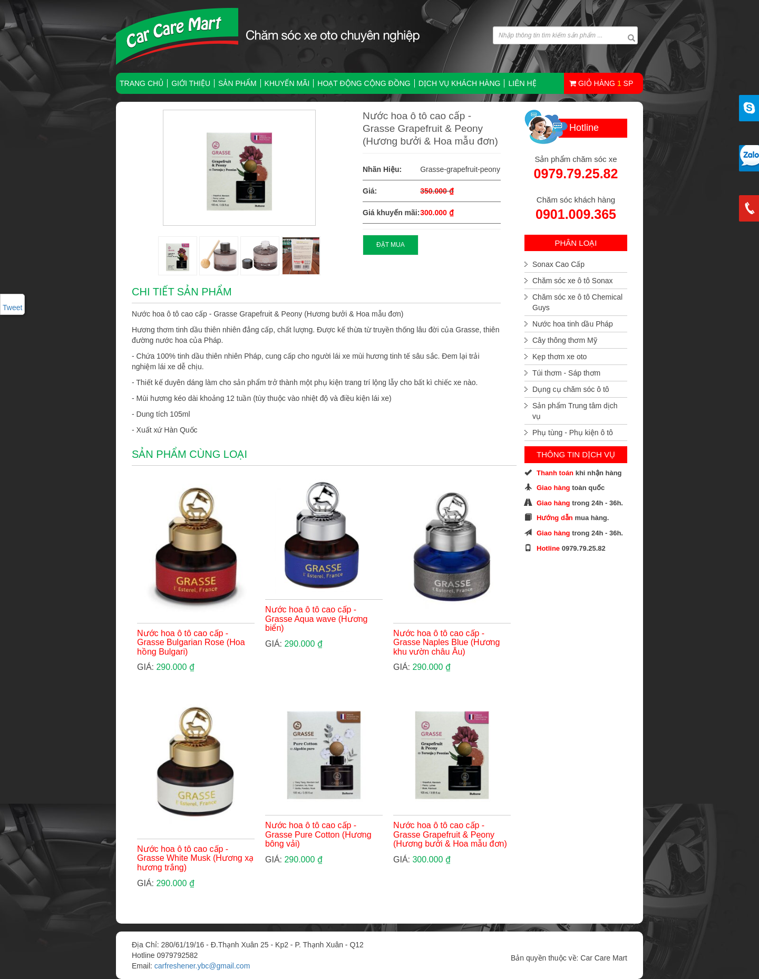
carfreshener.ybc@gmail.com (202, 966)
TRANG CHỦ (141, 83)
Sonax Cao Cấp (558, 264)
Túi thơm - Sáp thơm (566, 373)
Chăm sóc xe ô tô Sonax (572, 280)
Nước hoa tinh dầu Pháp (572, 324)
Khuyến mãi (287, 83)
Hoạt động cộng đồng (363, 83)
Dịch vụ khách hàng (460, 83)
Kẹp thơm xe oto (559, 356)
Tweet (12, 307)
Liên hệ (522, 83)
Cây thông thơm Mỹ (564, 340)
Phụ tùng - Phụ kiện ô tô (572, 432)
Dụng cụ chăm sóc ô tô (570, 389)
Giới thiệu (190, 83)
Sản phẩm (237, 83)
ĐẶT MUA (390, 244)
